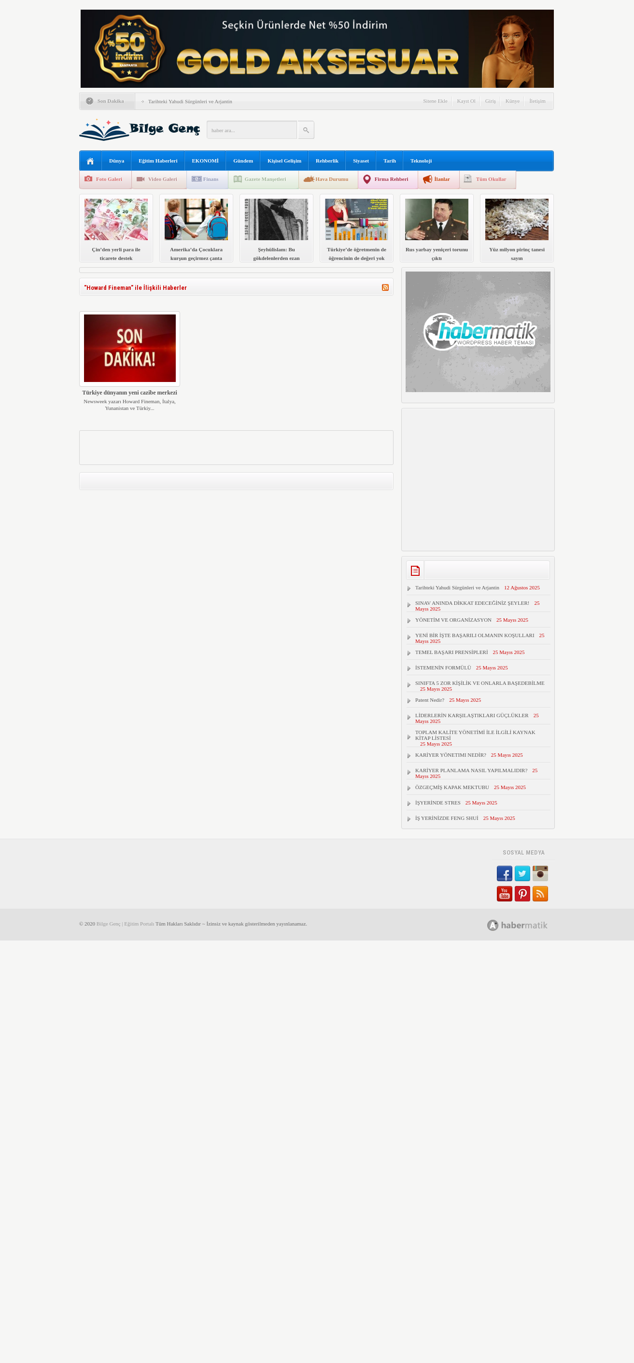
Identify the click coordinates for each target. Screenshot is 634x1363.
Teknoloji (421, 161)
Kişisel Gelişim (284, 161)
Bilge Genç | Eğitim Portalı (126, 924)
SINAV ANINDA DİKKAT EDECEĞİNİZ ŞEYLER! (472, 603)
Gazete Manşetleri (265, 179)
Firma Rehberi (392, 179)
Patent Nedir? (429, 700)
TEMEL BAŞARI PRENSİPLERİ (451, 652)
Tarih (389, 161)
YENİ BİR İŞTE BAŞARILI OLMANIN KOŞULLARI (475, 635)
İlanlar (442, 179)
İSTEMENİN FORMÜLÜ (443, 667)
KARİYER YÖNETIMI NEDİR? (450, 755)
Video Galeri (162, 179)
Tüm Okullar (491, 179)
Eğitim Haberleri (158, 161)
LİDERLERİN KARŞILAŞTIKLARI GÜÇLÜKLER (472, 715)
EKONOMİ (205, 161)
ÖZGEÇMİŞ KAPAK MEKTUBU (452, 787)
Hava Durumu (331, 179)
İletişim (537, 101)
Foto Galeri (109, 179)
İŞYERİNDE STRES (438, 802)
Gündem (243, 161)
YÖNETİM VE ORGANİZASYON (453, 620)
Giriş (490, 101)
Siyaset (361, 161)
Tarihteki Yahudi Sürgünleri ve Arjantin (190, 101)
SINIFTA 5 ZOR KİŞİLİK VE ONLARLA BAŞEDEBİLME (480, 683)
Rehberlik (327, 161)
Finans (211, 179)
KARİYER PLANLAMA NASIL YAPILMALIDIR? (471, 770)
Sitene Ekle (435, 101)
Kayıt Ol (466, 101)
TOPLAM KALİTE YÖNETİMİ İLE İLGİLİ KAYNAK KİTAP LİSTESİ (475, 735)
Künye (513, 101)
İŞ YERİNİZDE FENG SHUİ (447, 818)
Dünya (116, 161)
